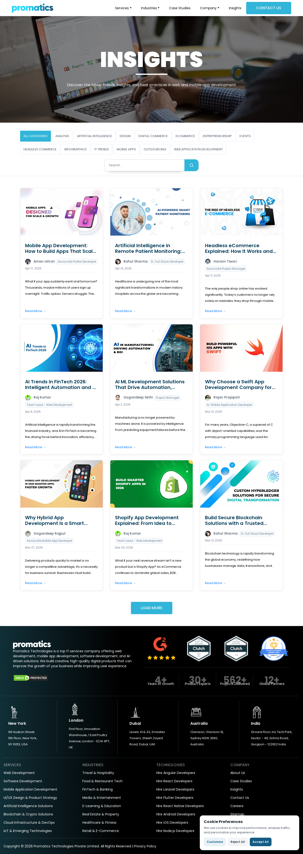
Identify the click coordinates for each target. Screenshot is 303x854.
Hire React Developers (174, 781)
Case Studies (180, 8)
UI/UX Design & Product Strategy (30, 797)
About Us (237, 772)
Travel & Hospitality (98, 772)
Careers (236, 806)
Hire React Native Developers (180, 806)
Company (208, 8)
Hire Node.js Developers (175, 830)
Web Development (19, 772)
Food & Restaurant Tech (102, 781)
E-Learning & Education (101, 806)
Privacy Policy (145, 846)
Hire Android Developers (175, 814)
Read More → (35, 311)
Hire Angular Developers (175, 772)
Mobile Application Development (30, 789)
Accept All (261, 842)
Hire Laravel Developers (175, 789)
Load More (151, 608)
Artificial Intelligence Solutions (28, 806)
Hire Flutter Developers (174, 797)
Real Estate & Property (100, 814)
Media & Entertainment (101, 797)
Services (122, 8)
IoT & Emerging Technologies (28, 830)
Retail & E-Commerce (100, 830)
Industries (149, 8)
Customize (215, 842)
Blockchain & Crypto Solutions (28, 814)
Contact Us (268, 8)
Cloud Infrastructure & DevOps (29, 822)
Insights (235, 8)
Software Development (23, 781)
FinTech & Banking (97, 789)
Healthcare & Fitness (99, 822)
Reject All (238, 842)
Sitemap (237, 814)
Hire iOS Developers (172, 822)
